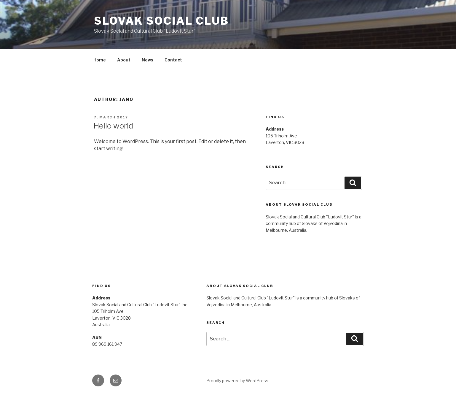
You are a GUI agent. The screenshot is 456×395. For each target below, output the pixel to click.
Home (99, 59)
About (123, 59)
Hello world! (114, 125)
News (147, 59)
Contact (173, 59)
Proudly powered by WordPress (237, 380)
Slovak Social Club (161, 20)
